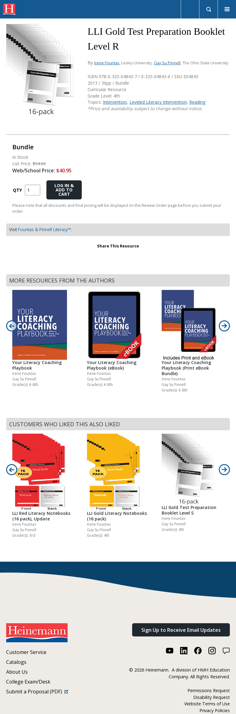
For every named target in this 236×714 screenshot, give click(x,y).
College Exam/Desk (28, 681)
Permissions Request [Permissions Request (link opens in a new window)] (208, 690)
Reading (197, 102)
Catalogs (16, 662)
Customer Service (26, 652)
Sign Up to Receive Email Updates (181, 630)
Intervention (115, 102)
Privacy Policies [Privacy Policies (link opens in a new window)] (214, 710)
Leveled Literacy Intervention (158, 102)
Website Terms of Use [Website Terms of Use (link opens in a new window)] (207, 704)
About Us (17, 671)
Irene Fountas (107, 63)
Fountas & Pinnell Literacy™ (44, 229)
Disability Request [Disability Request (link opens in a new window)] (211, 697)
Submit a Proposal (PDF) (37, 691)
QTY (17, 190)
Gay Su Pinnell (167, 63)
